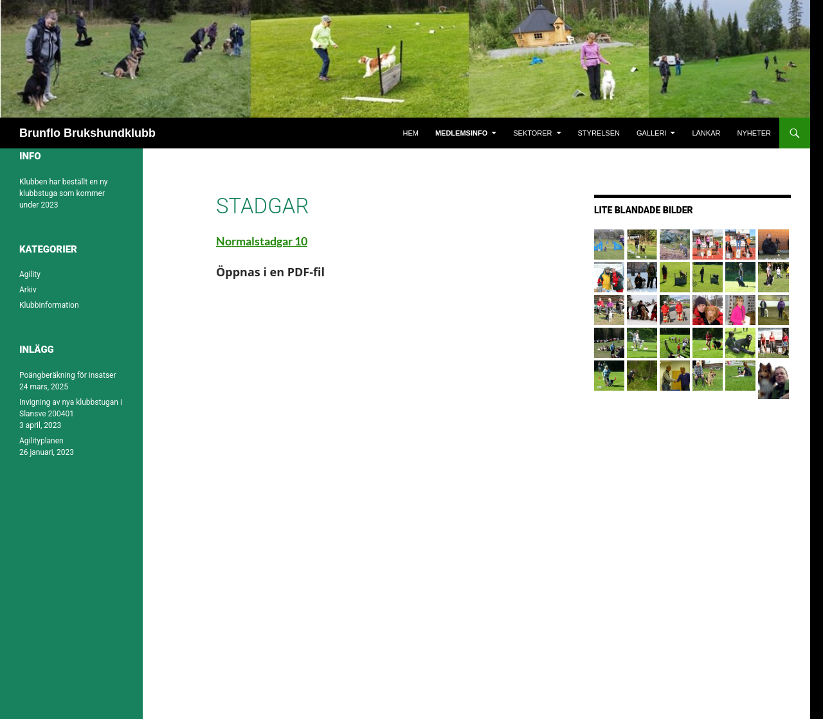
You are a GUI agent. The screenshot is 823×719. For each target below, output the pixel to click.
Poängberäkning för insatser (67, 375)
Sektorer (532, 133)
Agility (30, 274)
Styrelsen (599, 133)
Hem (410, 133)
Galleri (651, 133)
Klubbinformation (49, 305)
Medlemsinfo (461, 133)
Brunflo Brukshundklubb (87, 133)
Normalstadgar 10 (261, 241)
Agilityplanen (41, 440)
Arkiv (28, 289)
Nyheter (754, 133)
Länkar (706, 133)
